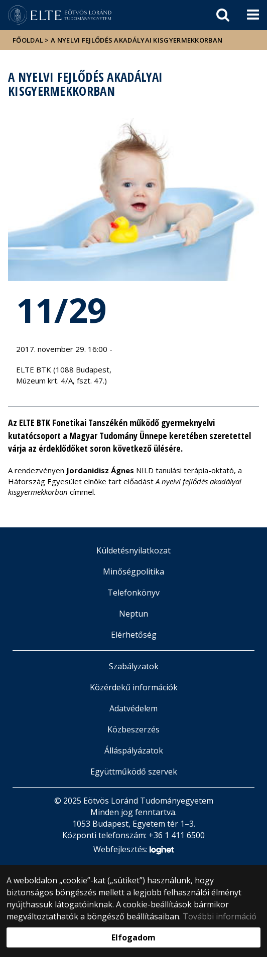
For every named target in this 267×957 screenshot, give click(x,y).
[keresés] (222, 15)
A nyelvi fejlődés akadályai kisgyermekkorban (136, 40)
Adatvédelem (133, 708)
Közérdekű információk (134, 687)
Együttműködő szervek (133, 771)
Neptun (133, 613)
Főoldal (29, 40)
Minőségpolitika (133, 571)
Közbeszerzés (133, 729)
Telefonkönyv (133, 592)
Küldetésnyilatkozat (133, 550)
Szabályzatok (134, 666)
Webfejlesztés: (133, 850)
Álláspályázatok (133, 750)
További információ (219, 916)
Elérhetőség (134, 634)
